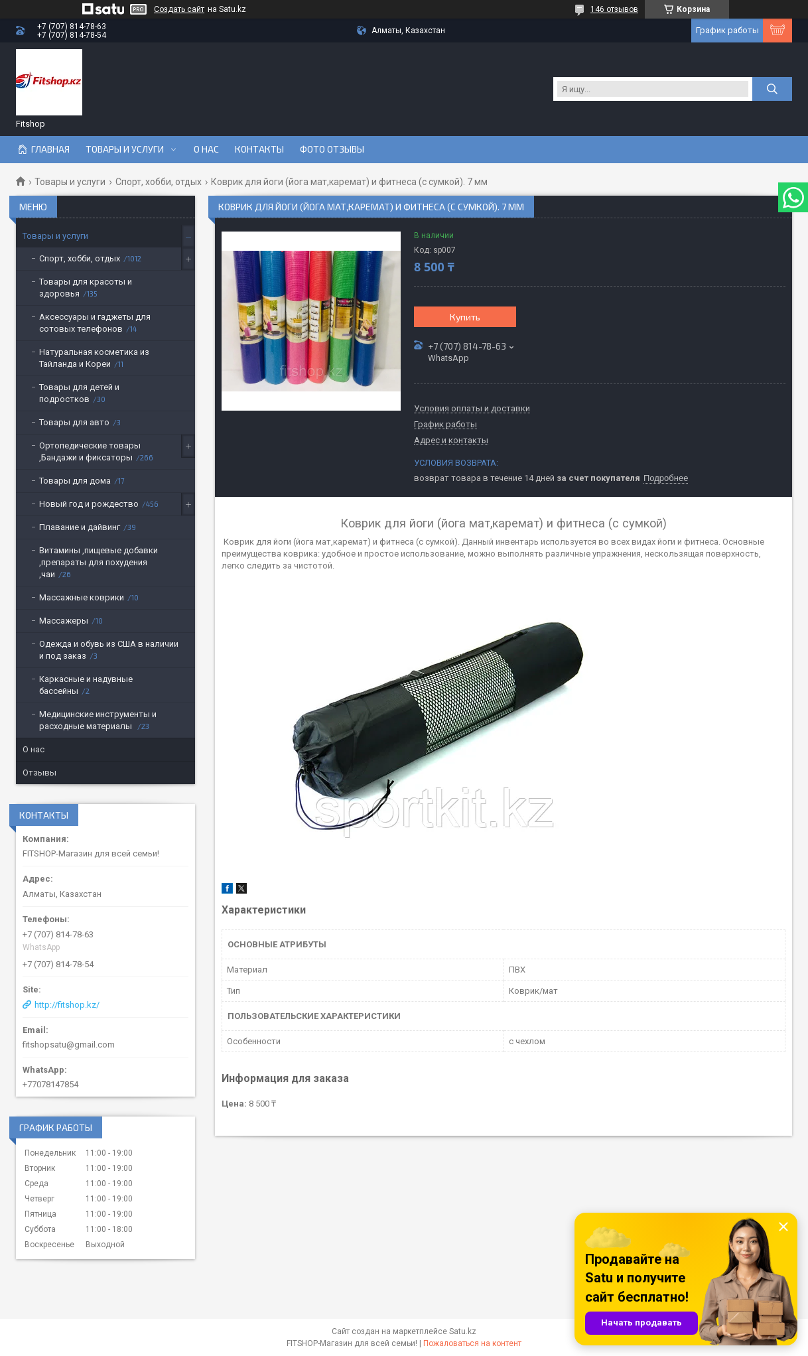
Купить (465, 316)
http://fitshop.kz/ (67, 1005)
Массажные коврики (81, 597)
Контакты (259, 149)
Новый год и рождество (89, 504)
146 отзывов (614, 9)
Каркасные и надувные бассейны (86, 685)
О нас (206, 149)
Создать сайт (179, 9)
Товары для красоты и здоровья (85, 288)
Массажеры (63, 621)
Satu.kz (462, 1331)
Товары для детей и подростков (79, 393)
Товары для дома (75, 481)
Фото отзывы (332, 149)
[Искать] (772, 89)
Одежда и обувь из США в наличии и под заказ (108, 650)
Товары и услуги (125, 149)
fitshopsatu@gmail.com (69, 1045)
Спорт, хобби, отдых (158, 181)
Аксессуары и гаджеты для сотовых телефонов (95, 323)
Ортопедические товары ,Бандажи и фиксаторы (90, 451)
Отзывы (39, 773)
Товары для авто (74, 422)
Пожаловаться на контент (472, 1343)
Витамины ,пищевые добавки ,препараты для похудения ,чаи (98, 562)
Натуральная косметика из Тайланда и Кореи (94, 358)
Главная (50, 149)
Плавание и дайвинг (79, 527)
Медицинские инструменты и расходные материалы (98, 720)
